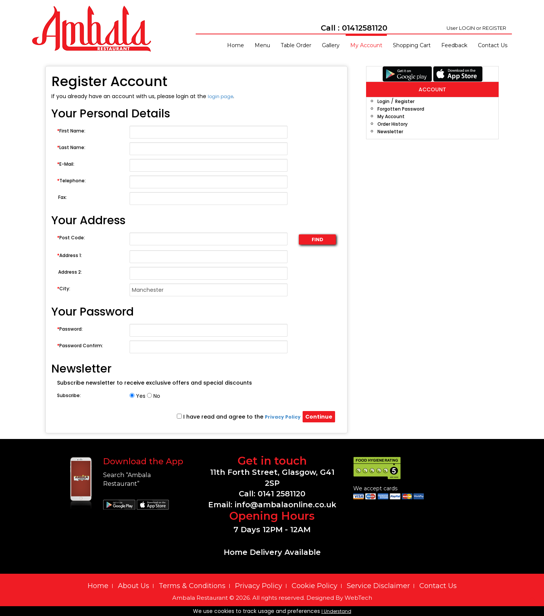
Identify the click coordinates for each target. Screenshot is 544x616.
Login (383, 101)
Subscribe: (69, 395)
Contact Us (492, 45)
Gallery (331, 45)
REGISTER (494, 28)
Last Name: (71, 147)
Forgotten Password (400, 109)
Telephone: (71, 180)
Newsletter (390, 131)
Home (235, 45)
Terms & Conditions (192, 586)
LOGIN (467, 28)
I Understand (336, 611)
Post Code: (71, 237)
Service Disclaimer (378, 586)
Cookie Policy (314, 586)
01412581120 (364, 27)
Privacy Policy (258, 586)
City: (63, 288)
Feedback (454, 45)
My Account (366, 45)
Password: (70, 329)
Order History (392, 124)
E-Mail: (65, 164)
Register (404, 101)
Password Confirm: (80, 345)
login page (220, 96)
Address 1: (69, 255)
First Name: (71, 131)
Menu (262, 45)
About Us (133, 586)
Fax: (62, 197)
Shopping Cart (412, 45)
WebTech (358, 597)
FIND (317, 239)
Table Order (296, 45)
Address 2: (69, 272)
